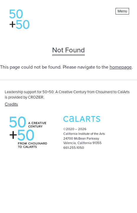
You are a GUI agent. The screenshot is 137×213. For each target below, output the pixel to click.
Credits (11, 104)
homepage (121, 67)
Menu (122, 11)
